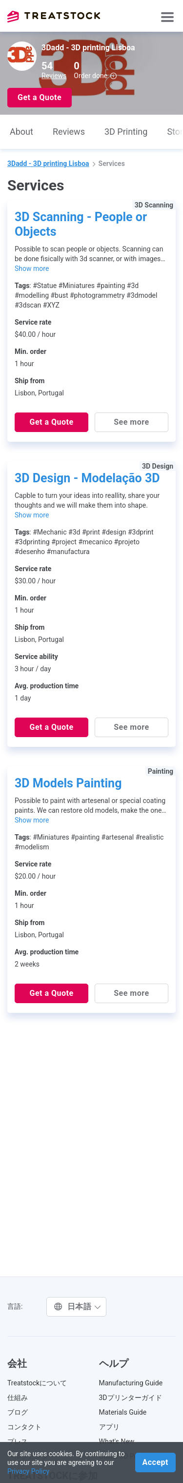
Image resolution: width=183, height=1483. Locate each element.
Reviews (53, 76)
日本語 (77, 1306)
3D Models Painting (68, 783)
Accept (155, 1462)
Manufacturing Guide (131, 1383)
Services (112, 163)
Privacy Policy (28, 1471)
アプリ (109, 1427)
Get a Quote (39, 97)
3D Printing (125, 131)
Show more (32, 268)
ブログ (17, 1412)
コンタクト (24, 1427)
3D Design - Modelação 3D (87, 478)
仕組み (17, 1397)
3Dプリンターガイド (130, 1397)
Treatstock (53, 16)
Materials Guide (123, 1412)
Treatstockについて (37, 1383)
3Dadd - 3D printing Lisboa (48, 163)
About (21, 131)
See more (131, 422)
